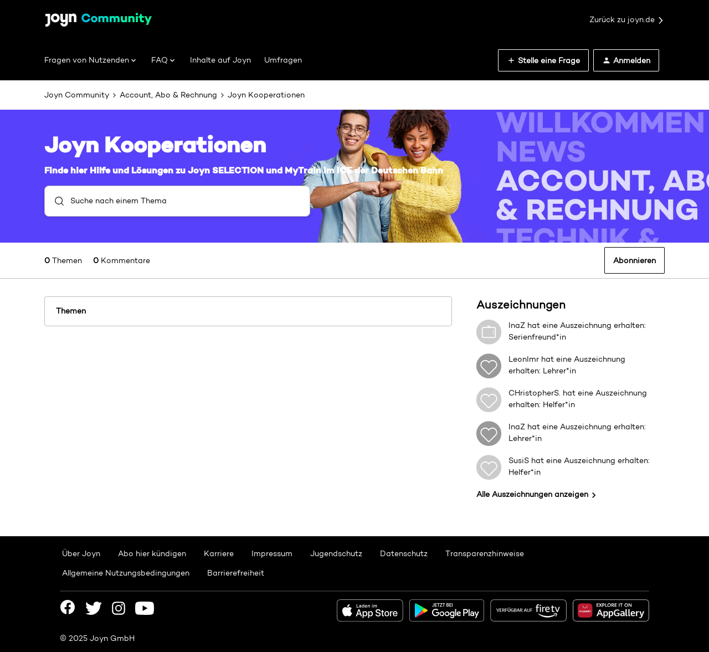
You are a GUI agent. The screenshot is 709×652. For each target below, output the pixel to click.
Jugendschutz (336, 553)
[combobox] (177, 201)
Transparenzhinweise (484, 553)
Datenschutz (404, 553)
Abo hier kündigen (152, 553)
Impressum (271, 553)
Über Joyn (81, 553)
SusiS (518, 460)
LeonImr (523, 359)
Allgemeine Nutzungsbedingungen (125, 572)
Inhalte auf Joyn (220, 59)
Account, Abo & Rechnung (168, 94)
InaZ (516, 325)
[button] (543, 60)
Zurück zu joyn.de (627, 19)
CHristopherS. (534, 392)
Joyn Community (76, 94)
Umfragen (283, 59)
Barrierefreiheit (235, 572)
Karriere (219, 553)
